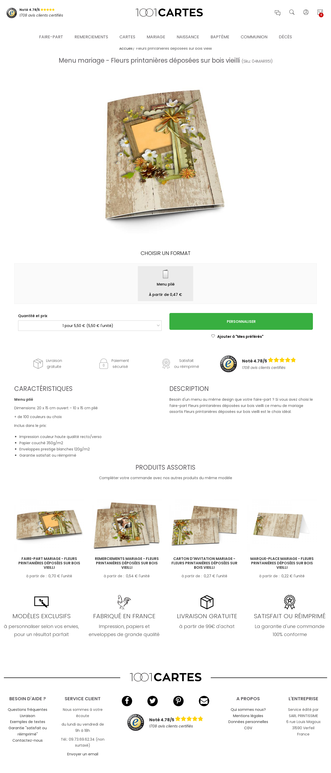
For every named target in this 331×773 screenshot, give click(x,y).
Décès (285, 30)
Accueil (125, 48)
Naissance (188, 30)
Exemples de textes (27, 721)
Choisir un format (166, 253)
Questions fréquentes (27, 709)
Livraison (27, 715)
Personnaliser (241, 321)
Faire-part (51, 30)
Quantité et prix (32, 315)
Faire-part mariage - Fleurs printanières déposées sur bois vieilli (49, 563)
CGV (248, 728)
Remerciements (91, 30)
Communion (254, 30)
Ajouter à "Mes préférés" (237, 336)
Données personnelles (248, 721)
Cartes (127, 30)
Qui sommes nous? (248, 709)
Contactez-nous (27, 740)
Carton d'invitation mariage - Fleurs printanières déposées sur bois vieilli (204, 563)
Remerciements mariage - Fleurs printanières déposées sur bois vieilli (127, 563)
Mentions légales (248, 715)
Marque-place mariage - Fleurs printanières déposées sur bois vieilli (282, 563)
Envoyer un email (82, 754)
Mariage (156, 30)
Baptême (219, 30)
